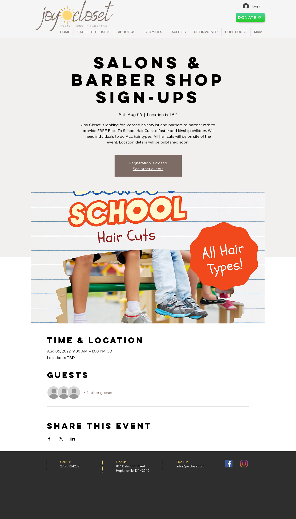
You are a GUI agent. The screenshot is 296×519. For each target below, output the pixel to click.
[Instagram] (244, 463)
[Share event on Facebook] (49, 439)
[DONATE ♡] (250, 17)
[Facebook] (228, 463)
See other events (148, 168)
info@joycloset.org (190, 466)
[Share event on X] (61, 439)
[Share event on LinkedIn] (72, 439)
